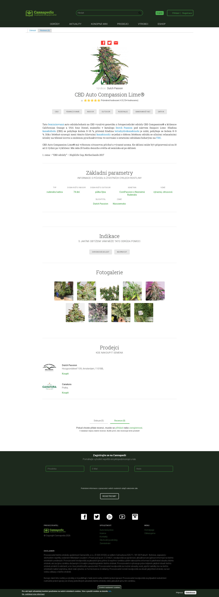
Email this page (115, 42)
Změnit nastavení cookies (109, 587)
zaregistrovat (135, 428)
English (160, 13)
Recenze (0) (119, 421)
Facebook (103, 42)
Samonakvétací (142, 112)
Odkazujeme (149, 533)
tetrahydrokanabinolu (127, 131)
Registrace (187, 13)
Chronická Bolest (100, 252)
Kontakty (104, 537)
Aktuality (75, 24)
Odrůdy (55, 24)
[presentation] (109, 480)
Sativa (161, 112)
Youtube (122, 516)
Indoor (90, 112)
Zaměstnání (105, 543)
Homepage (149, 530)
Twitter (109, 42)
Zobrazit (33, 30)
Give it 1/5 (85, 100)
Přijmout (179, 593)
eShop (162, 24)
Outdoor (106, 112)
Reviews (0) (45, 30)
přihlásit (119, 428)
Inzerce (103, 533)
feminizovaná (56, 124)
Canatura (66, 384)
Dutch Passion (115, 88)
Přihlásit (175, 13)
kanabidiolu (49, 131)
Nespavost (122, 252)
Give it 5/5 (98, 100)
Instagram (135, 516)
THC (158, 137)
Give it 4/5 (95, 100)
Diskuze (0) (99, 421)
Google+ (109, 516)
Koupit (65, 373)
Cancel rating (82, 100)
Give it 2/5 (88, 100)
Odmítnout (190, 593)
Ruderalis (123, 112)
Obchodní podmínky (109, 540)
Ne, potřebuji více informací (33, 594)
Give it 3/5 (92, 100)
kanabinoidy (104, 134)
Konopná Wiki (99, 24)
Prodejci (122, 24)
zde (109, 591)
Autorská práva (106, 530)
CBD (57, 112)
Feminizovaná (72, 112)
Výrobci (143, 24)
